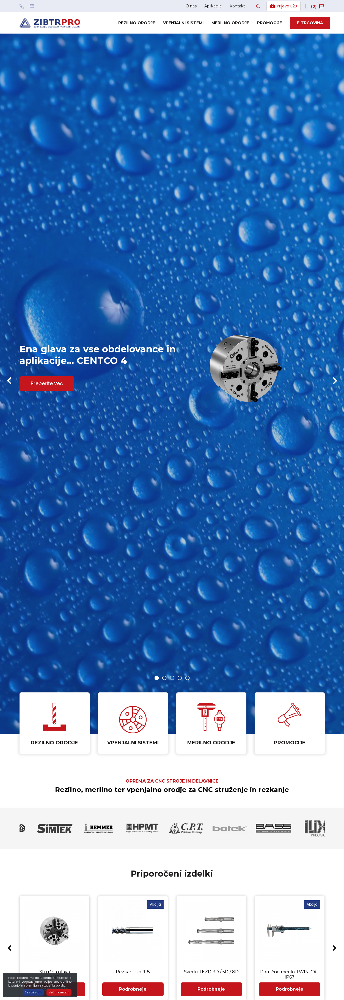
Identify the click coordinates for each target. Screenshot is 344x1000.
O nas (191, 6)
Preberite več (47, 383)
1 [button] (157, 678)
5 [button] (187, 678)
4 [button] (180, 678)
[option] (172, 384)
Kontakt (237, 6)
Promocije (269, 22)
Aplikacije (213, 6)
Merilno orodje (230, 22)
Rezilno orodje (136, 22)
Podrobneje (133, 989)
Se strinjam (33, 992)
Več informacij (59, 992)
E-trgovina (310, 22)
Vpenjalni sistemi (183, 22)
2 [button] (164, 678)
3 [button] (172, 678)
